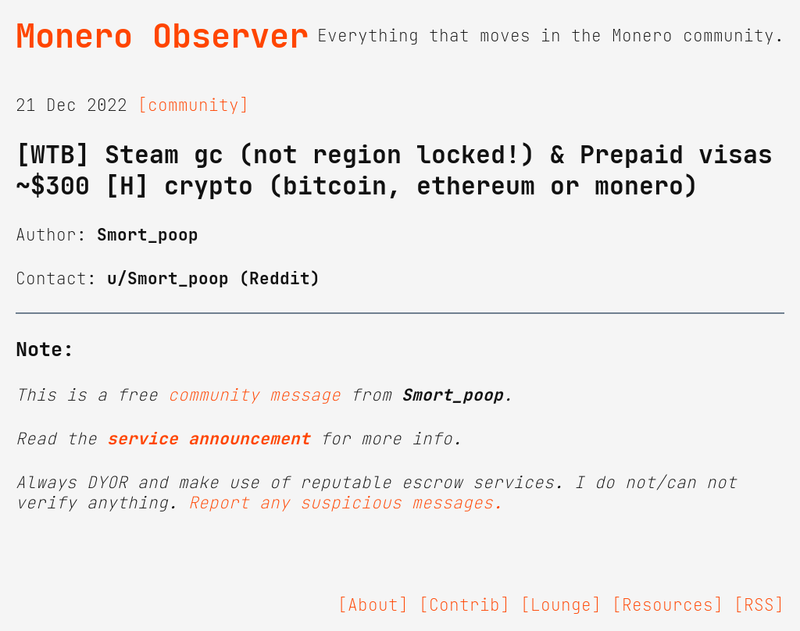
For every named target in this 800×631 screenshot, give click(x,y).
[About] (373, 605)
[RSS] (759, 605)
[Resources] (667, 605)
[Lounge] (561, 605)
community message (254, 395)
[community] (193, 105)
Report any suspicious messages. (345, 503)
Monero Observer (162, 36)
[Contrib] (464, 605)
